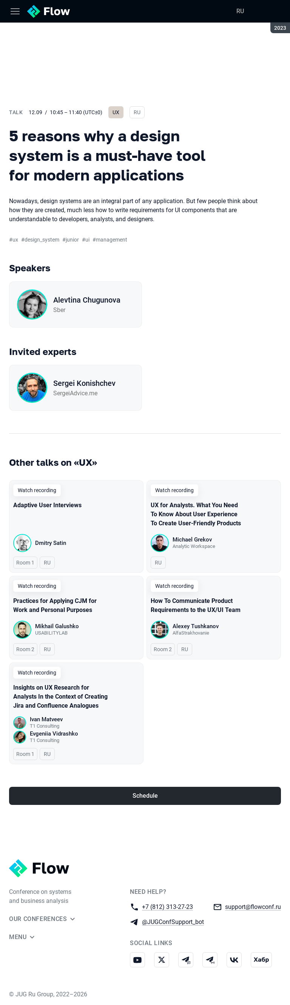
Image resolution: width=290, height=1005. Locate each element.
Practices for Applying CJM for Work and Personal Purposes (55, 605)
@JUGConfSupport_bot (173, 921)
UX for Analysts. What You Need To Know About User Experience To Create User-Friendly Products (196, 514)
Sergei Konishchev (84, 383)
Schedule (145, 795)
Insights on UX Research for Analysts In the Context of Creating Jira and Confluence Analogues (60, 696)
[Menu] (15, 11)
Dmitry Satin (50, 543)
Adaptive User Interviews (47, 505)
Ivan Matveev (46, 719)
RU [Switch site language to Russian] (240, 11)
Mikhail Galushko (57, 626)
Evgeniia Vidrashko (54, 734)
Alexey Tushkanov (196, 626)
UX (116, 112)
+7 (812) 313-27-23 (167, 906)
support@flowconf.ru (253, 906)
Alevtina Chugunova (86, 299)
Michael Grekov (192, 540)
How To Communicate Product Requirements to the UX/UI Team (196, 605)
